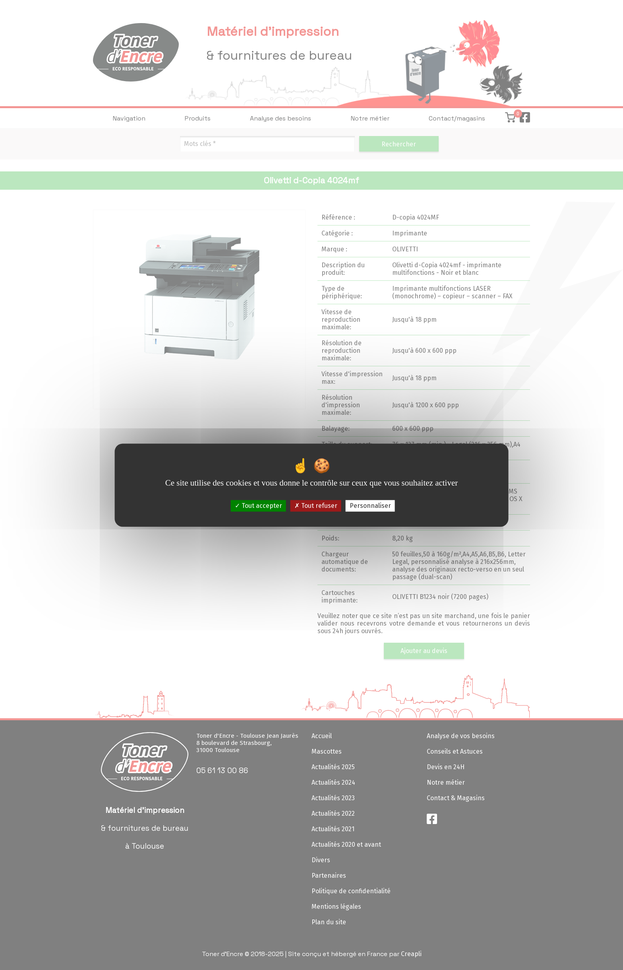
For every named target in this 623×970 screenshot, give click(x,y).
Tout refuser (315, 505)
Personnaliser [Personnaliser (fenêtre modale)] (370, 505)
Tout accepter (258, 505)
